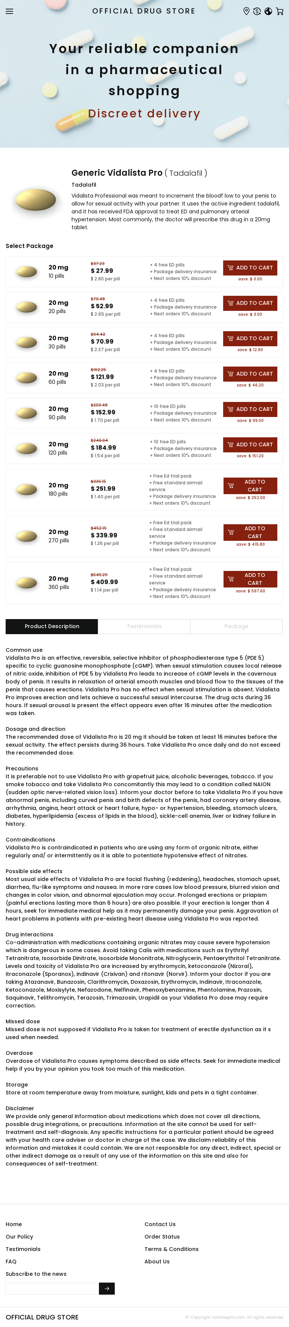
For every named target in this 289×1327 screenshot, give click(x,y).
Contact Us (160, 1224)
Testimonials (23, 1249)
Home (14, 1224)
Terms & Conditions (171, 1249)
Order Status (162, 1236)
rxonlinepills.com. (228, 1317)
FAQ (11, 1261)
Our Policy (19, 1236)
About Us (157, 1261)
